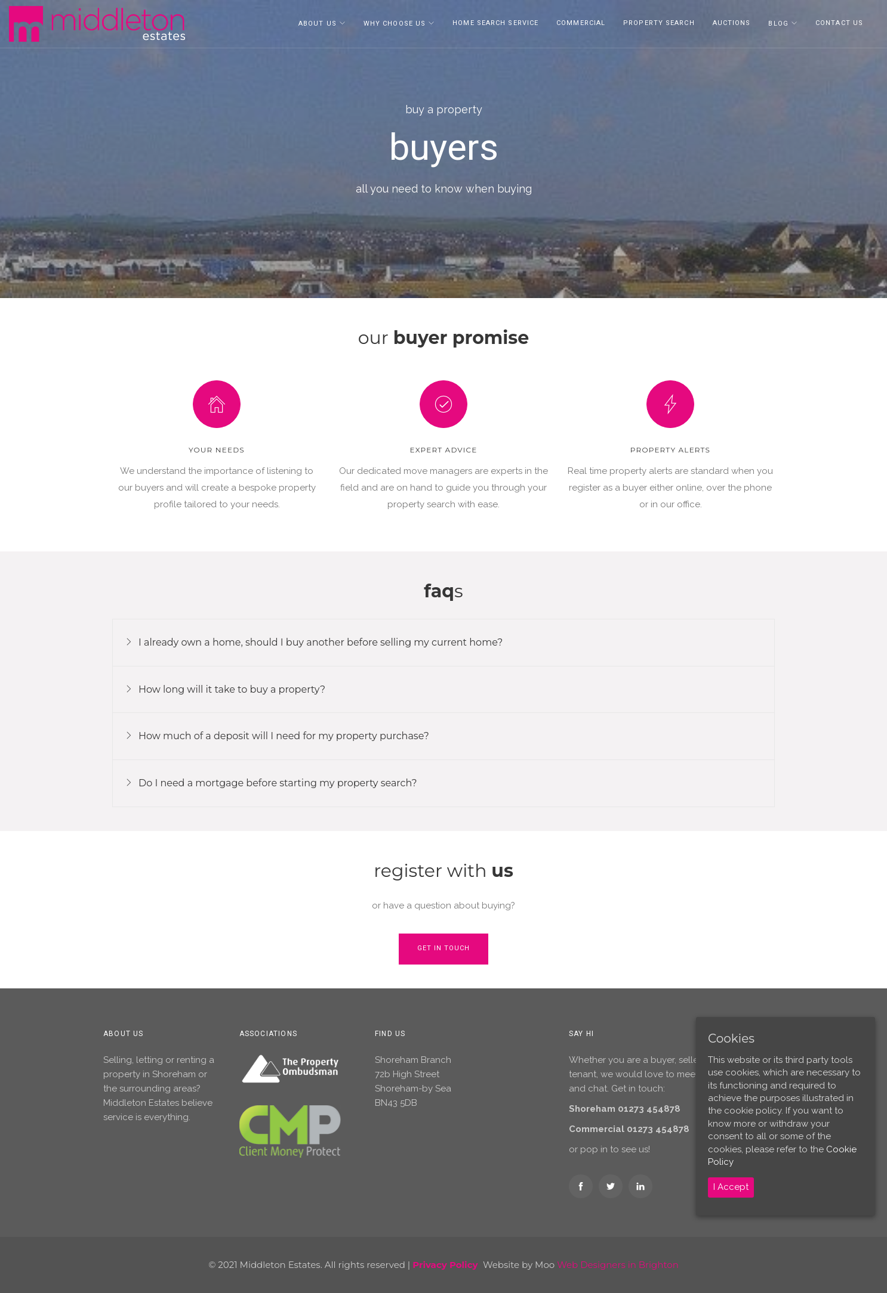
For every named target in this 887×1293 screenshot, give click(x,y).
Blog (778, 23)
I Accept (731, 1187)
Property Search (659, 23)
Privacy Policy (445, 1264)
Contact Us (839, 23)
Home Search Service (495, 23)
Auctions (732, 23)
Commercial (580, 23)
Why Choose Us (395, 23)
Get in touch (443, 948)
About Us (317, 23)
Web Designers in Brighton (618, 1264)
